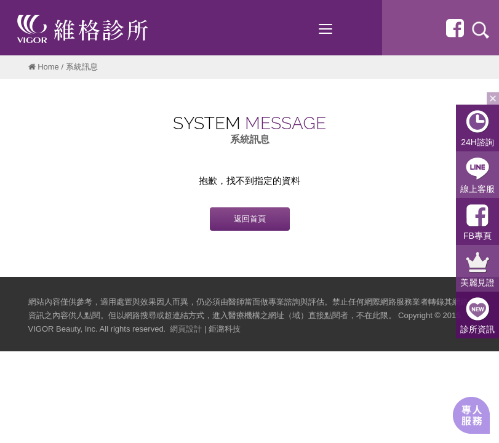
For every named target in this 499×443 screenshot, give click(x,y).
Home (48, 66)
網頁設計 (186, 328)
